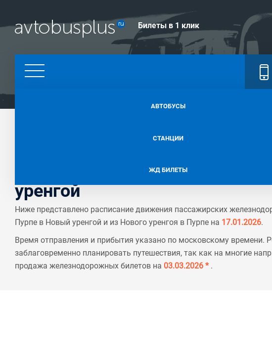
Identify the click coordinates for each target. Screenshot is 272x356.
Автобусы (136, 104)
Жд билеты (136, 164)
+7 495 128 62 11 (193, 69)
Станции (135, 134)
